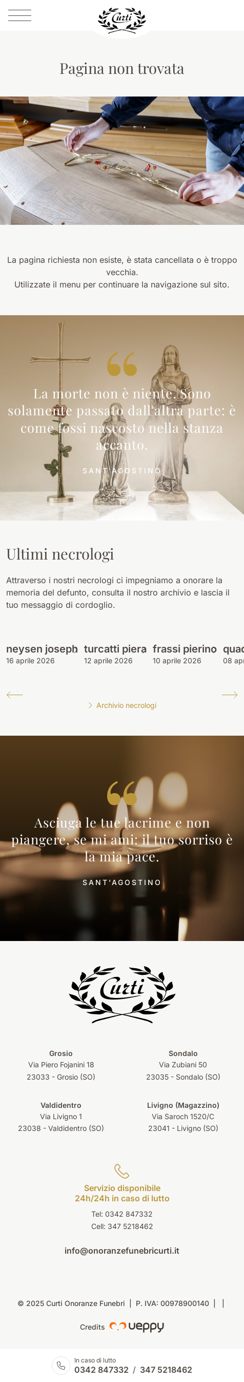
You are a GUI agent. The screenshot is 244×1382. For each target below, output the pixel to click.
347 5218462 (130, 1226)
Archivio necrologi (122, 705)
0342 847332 (101, 1370)
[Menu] (19, 15)
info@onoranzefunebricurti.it (122, 1250)
